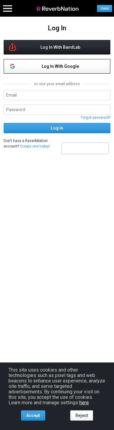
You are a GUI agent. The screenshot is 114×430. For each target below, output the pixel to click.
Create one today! (35, 146)
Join (104, 8)
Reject (81, 415)
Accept (33, 415)
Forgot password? (95, 117)
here (84, 402)
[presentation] (85, 148)
